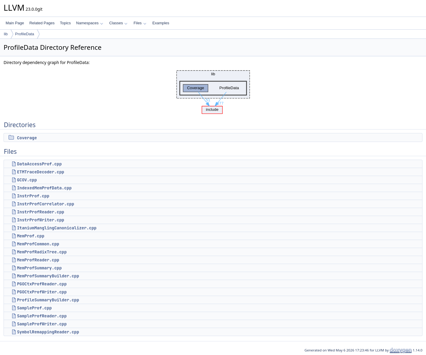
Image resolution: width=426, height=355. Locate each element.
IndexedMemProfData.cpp (44, 188)
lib (6, 34)
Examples (160, 23)
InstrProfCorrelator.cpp (45, 204)
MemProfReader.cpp (38, 260)
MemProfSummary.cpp (39, 268)
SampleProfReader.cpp (42, 316)
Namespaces (89, 23)
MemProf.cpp (30, 236)
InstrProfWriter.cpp (40, 220)
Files (139, 23)
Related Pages (41, 23)
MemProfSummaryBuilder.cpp (48, 276)
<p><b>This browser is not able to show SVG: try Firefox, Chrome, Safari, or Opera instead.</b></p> (213, 90)
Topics (65, 23)
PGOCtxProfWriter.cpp (42, 292)
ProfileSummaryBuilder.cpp (48, 300)
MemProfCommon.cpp (38, 244)
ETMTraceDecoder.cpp (40, 172)
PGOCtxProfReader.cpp (42, 284)
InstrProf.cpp (33, 196)
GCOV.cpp (27, 180)
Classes (118, 23)
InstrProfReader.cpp (40, 212)
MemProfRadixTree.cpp (42, 252)
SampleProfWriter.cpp (42, 324)
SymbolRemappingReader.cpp (48, 332)
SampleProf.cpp (34, 308)
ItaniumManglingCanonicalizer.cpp (56, 228)
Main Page (15, 23)
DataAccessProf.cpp (39, 164)
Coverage (27, 137)
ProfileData (24, 34)
